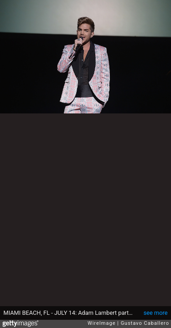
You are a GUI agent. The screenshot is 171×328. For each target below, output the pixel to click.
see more (156, 312)
